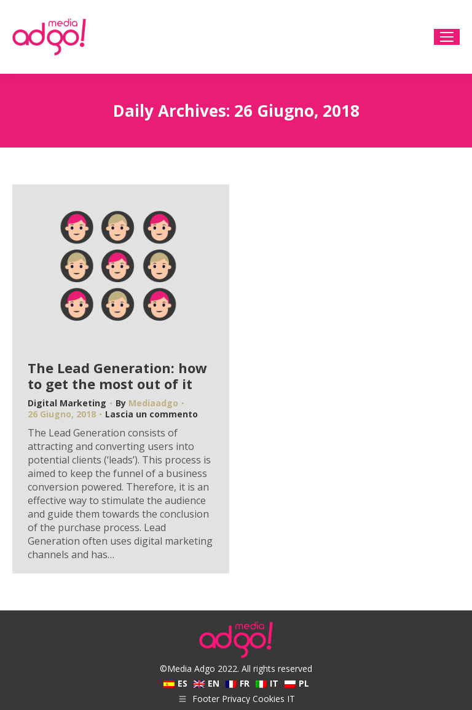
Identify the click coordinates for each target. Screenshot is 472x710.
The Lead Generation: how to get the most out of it (117, 375)
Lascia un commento (151, 414)
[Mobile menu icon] (447, 37)
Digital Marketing (67, 403)
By (147, 403)
